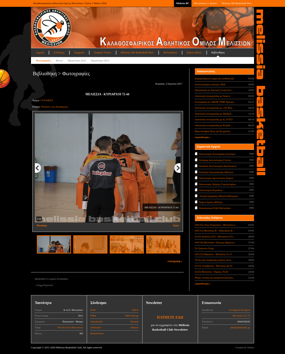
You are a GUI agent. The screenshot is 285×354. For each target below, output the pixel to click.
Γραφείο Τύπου (102, 52)
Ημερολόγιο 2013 (100, 60)
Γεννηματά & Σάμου (239, 310)
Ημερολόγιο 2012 (77, 60)
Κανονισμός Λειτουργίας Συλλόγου (217, 154)
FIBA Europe (132, 315)
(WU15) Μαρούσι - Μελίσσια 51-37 (213, 254)
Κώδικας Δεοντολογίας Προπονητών (218, 166)
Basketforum (97, 333)
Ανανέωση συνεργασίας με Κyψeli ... (214, 125)
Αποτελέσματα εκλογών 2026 (210, 84)
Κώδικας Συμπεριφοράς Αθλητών (216, 172)
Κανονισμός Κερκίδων (210, 190)
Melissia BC (182, 3)
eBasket (135, 327)
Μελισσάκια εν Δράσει (205, 3)
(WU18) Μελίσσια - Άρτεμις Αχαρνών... (215, 242)
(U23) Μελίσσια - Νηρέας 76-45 (211, 271)
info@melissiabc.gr (240, 327)
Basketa (135, 321)
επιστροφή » (175, 261)
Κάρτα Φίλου (194, 52)
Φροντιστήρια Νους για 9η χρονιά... (213, 131)
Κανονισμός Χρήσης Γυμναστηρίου (217, 184)
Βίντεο (59, 60)
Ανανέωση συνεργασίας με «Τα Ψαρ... (214, 107)
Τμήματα (79, 52)
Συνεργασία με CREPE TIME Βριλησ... (215, 101)
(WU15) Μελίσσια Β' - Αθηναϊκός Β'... (214, 230)
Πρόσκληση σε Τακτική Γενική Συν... (214, 90)
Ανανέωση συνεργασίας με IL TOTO (213, 119)
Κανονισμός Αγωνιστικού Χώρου (216, 178)
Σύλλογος (58, 52)
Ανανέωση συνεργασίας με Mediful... (214, 113)
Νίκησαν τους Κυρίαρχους (54, 106)
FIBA (93, 315)
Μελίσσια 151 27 (241, 315)
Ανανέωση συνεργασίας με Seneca (212, 96)
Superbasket (96, 321)
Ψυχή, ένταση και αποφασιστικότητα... (214, 277)
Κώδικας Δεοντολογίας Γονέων (215, 159)
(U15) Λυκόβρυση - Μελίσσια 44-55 (213, 265)
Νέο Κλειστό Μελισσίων (70, 327)
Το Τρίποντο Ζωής (204, 248)
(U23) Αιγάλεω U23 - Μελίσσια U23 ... (215, 236)
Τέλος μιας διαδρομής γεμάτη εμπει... (214, 260)
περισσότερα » (203, 137)
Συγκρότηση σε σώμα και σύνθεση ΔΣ (214, 78)
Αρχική (40, 52)
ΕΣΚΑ (135, 310)
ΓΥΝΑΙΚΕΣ (47, 100)
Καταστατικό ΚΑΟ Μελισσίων (215, 208)
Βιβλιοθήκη (217, 52)
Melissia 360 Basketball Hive (237, 3)
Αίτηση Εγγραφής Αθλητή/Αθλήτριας (218, 196)
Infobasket (95, 327)
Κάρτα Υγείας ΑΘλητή (210, 202)
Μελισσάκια (170, 52)
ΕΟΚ (93, 310)
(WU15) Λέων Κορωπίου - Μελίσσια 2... (216, 224)
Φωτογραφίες (43, 60)
